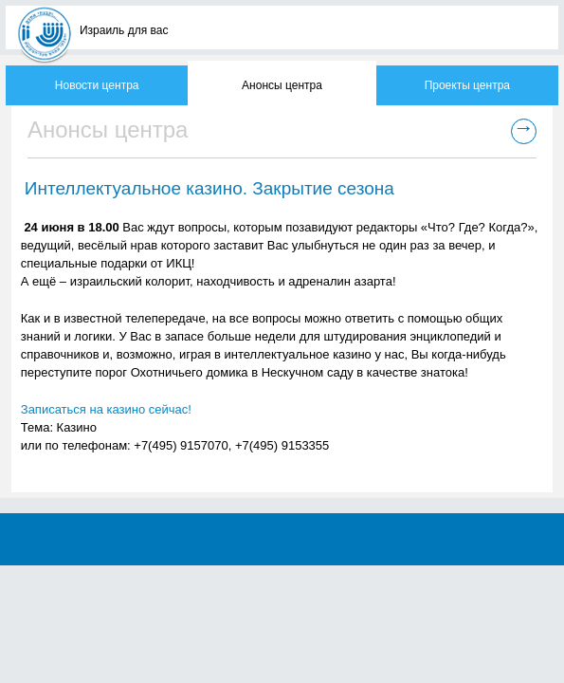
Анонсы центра (282, 85)
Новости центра (97, 85)
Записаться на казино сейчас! (106, 409)
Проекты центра (467, 85)
